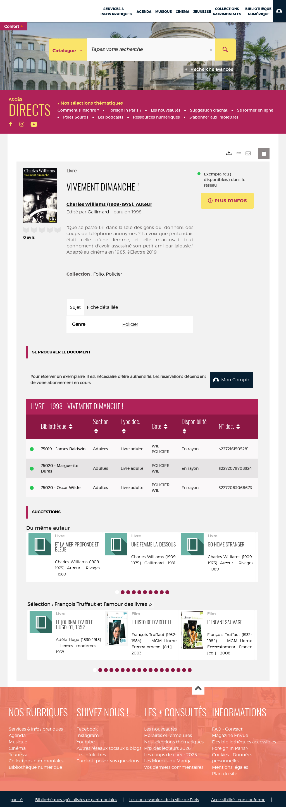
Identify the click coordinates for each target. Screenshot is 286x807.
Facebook (87, 727)
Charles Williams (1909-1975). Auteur (109, 204)
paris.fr (16, 798)
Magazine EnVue (230, 733)
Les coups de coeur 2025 (170, 753)
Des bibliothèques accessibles (244, 740)
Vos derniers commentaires (173, 765)
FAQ (216, 727)
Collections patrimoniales (36, 759)
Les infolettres (91, 753)
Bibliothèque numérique (35, 765)
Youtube (86, 740)
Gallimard (98, 212)
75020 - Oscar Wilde (60, 485)
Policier (130, 324)
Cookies (220, 753)
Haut (198, 687)
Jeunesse (18, 753)
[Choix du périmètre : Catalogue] (68, 49)
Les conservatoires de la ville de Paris (164, 798)
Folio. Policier (107, 274)
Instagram (88, 733)
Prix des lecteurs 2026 (167, 746)
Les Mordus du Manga (168, 759)
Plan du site (224, 772)
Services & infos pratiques (36, 727)
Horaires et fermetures (168, 733)
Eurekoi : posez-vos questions (108, 759)
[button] (279, 11)
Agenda (17, 733)
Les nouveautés (160, 727)
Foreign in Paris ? (230, 746)
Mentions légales (230, 765)
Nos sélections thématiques (174, 740)
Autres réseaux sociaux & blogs (109, 746)
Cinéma (17, 746)
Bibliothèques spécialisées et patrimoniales (76, 798)
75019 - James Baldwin (63, 447)
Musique (18, 740)
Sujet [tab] (75, 307)
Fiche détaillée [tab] (102, 307)
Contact (233, 727)
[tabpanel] (130, 324)
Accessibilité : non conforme (238, 798)
